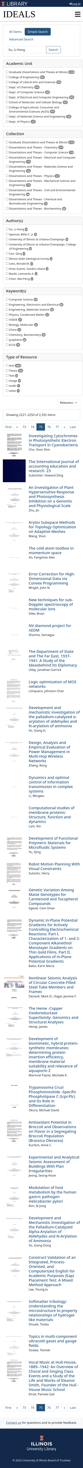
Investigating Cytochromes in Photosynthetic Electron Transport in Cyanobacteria (53, 440)
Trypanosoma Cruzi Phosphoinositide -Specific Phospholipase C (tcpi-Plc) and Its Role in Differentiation (52, 1096)
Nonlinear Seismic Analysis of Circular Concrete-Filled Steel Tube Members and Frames (53, 984)
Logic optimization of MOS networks (52, 684)
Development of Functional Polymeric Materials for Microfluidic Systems (53, 843)
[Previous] (17, 427)
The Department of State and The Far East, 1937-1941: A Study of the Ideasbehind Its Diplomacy (53, 658)
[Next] (64, 427)
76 (49, 427)
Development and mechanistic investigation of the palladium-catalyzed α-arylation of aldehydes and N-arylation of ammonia (54, 716)
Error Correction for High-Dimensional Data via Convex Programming (52, 578)
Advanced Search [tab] (21, 39)
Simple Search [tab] (38, 32)
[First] (8, 427)
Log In (75, 4)
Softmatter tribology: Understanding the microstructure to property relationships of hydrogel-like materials (53, 1310)
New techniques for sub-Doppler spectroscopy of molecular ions (51, 604)
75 (42, 426)
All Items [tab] (15, 32)
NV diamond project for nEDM (50, 628)
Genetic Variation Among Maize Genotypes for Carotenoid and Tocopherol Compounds (53, 896)
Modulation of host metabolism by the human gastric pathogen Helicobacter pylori (52, 1194)
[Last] (72, 427)
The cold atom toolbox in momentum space (51, 550)
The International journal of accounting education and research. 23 (54, 466)
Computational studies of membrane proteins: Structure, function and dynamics (51, 814)
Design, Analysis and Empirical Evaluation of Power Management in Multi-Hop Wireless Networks (49, 751)
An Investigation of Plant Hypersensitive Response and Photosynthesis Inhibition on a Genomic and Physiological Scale (51, 496)
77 (57, 427)
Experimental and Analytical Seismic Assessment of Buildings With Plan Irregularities (54, 1164)
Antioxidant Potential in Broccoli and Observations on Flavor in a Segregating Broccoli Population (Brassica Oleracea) (52, 1131)
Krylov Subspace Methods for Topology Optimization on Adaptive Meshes (52, 527)
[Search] (26, 49)
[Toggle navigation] (77, 14)
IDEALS (19, 14)
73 (24, 427)
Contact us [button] (13, 1423)
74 (32, 427)
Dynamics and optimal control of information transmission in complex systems (51, 784)
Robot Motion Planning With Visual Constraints (54, 866)
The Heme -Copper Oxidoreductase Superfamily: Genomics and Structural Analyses (53, 1015)
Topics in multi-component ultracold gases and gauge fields (53, 1341)
